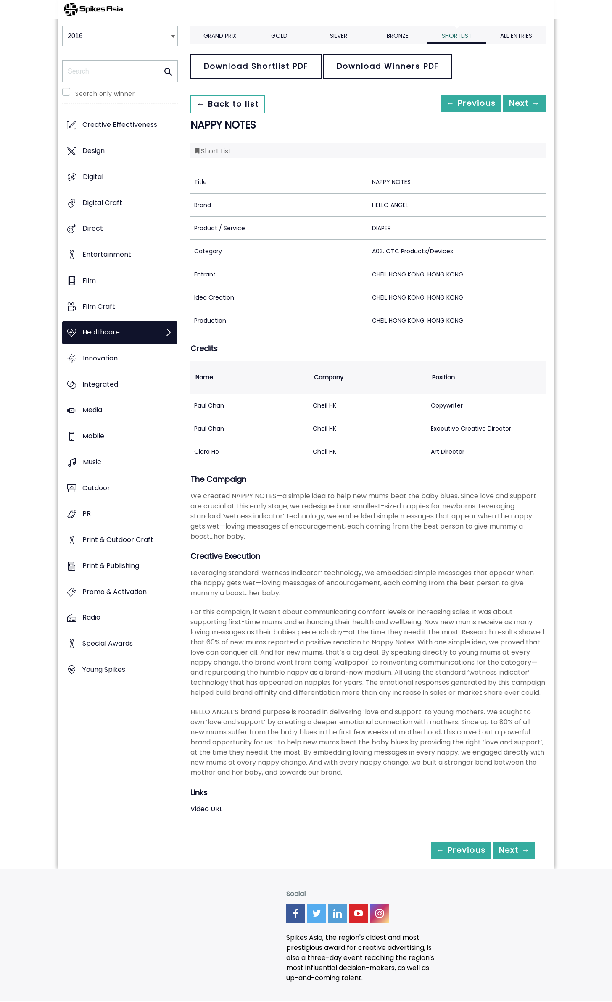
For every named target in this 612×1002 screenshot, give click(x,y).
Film (89, 280)
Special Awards (107, 643)
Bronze (398, 36)
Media (92, 410)
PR (86, 514)
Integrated (100, 384)
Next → (520, 104)
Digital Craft (102, 203)
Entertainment (106, 254)
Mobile (93, 436)
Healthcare (101, 332)
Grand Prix (220, 36)
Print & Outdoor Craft (117, 540)
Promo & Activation (114, 592)
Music (92, 462)
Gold (279, 36)
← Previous (458, 104)
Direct (92, 229)
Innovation (100, 358)
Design (93, 151)
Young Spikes (103, 669)
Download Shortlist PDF (256, 66)
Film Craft (98, 306)
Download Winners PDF (388, 66)
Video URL (206, 809)
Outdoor (96, 488)
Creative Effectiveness (119, 125)
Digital (93, 176)
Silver (338, 36)
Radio (91, 618)
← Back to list (231, 104)
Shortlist (457, 36)
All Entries (516, 36)
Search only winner (105, 93)
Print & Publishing (110, 566)
